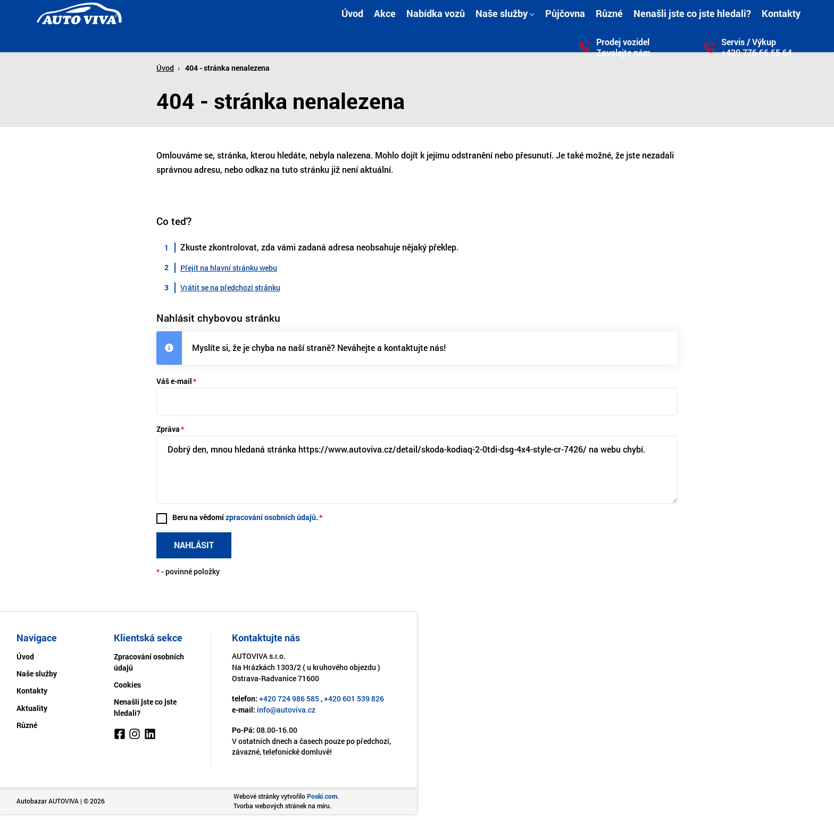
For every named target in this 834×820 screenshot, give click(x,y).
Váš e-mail (174, 381)
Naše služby (502, 13)
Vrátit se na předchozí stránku (230, 287)
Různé (609, 13)
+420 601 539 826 (354, 701)
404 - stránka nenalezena (227, 68)
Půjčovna (565, 13)
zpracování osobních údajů (271, 519)
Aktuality (31, 710)
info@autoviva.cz (286, 712)
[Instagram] (134, 737)
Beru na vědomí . (246, 519)
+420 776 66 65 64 (756, 52)
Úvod (352, 13)
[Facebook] (120, 737)
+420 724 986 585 (289, 701)
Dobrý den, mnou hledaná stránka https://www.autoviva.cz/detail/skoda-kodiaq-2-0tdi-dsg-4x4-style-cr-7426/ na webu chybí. (417, 470)
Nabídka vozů (435, 13)
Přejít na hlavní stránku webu (228, 268)
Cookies (127, 687)
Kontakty (781, 13)
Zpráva (168, 429)
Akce (385, 13)
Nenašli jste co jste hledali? (692, 13)
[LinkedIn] (150, 737)
